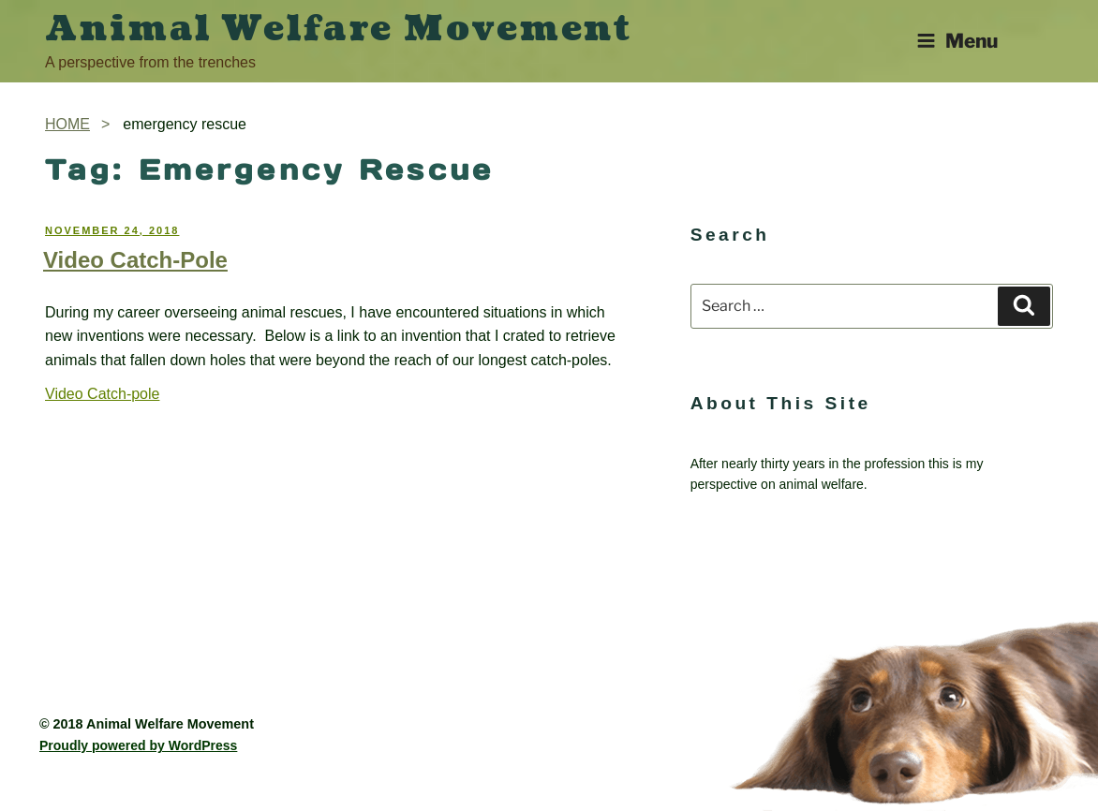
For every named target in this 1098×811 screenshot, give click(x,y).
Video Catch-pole (102, 394)
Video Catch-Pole (135, 260)
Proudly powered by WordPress (138, 745)
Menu (957, 40)
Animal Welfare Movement (338, 29)
